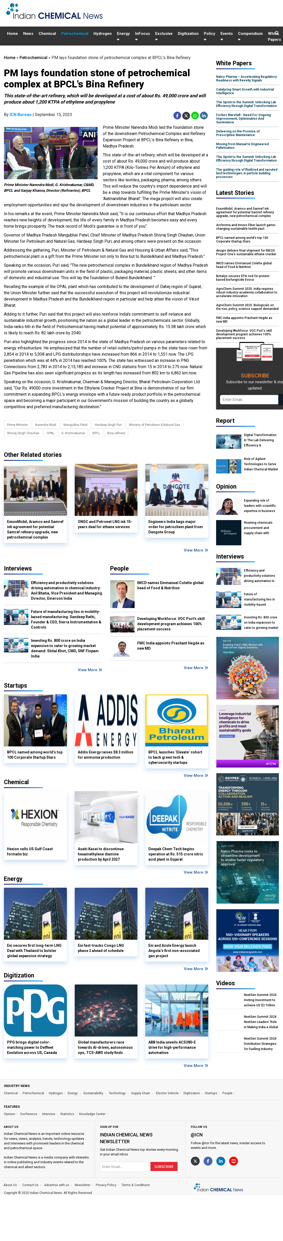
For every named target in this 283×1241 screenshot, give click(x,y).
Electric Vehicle (167, 1093)
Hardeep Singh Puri (108, 425)
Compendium (250, 36)
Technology (117, 1093)
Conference (28, 1114)
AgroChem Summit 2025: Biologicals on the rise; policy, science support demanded (247, 307)
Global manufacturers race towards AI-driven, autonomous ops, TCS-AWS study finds (105, 1047)
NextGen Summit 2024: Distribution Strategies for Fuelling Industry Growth (260, 1044)
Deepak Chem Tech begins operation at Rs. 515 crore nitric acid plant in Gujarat (175, 854)
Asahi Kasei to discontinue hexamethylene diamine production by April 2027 (101, 854)
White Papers (274, 36)
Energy (123, 36)
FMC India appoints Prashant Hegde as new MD (170, 645)
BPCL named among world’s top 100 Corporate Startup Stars (34, 754)
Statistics (67, 1114)
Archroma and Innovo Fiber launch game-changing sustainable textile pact (246, 227)
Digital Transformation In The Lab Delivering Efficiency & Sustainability (260, 440)
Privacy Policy (106, 1185)
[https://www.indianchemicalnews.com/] (219, 1188)
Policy (209, 36)
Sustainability (93, 1093)
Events (227, 36)
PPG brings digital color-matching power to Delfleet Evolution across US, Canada (32, 1047)
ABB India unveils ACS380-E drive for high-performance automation (172, 1047)
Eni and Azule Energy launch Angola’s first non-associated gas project (174, 950)
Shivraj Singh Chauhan (23, 433)
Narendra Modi (45, 425)
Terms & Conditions (136, 1185)
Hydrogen (102, 33)
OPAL (50, 433)
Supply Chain (141, 1093)
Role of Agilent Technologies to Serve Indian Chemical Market (261, 464)
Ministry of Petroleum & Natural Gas (154, 425)
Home (12, 33)
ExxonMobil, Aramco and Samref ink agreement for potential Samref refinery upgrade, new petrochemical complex (35, 529)
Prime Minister (17, 425)
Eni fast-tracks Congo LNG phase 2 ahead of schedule (101, 948)
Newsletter (82, 1185)
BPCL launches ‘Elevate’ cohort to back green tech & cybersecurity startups (175, 757)
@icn (197, 1134)
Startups (211, 1093)
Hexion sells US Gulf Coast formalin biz (30, 851)
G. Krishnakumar (73, 433)
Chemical (47, 33)
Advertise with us (56, 1185)
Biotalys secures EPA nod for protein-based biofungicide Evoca (243, 278)
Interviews (18, 568)
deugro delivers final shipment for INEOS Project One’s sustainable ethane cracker (246, 252)
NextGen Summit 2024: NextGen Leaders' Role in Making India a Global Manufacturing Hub (261, 1022)
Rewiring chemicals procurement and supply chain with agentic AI (258, 528)
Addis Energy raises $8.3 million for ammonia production (105, 754)
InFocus (142, 36)
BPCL (96, 433)
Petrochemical (74, 33)
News (28, 33)
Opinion (9, 1114)
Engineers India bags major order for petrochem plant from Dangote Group (175, 527)
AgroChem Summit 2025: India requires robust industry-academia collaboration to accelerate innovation (246, 292)
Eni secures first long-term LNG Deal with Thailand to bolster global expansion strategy (34, 950)
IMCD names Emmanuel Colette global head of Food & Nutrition (170, 585)
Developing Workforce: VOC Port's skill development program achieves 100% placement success (171, 624)
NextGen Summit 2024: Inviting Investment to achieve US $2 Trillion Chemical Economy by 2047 (260, 1000)
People (119, 568)
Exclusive (164, 36)
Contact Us (30, 1185)
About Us (10, 1185)
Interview (48, 1114)
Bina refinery (116, 433)
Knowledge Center (92, 1114)
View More (196, 550)
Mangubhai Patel (75, 425)
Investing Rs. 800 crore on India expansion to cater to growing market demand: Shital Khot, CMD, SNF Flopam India (65, 648)
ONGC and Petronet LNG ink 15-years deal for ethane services (105, 524)
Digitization (188, 33)
